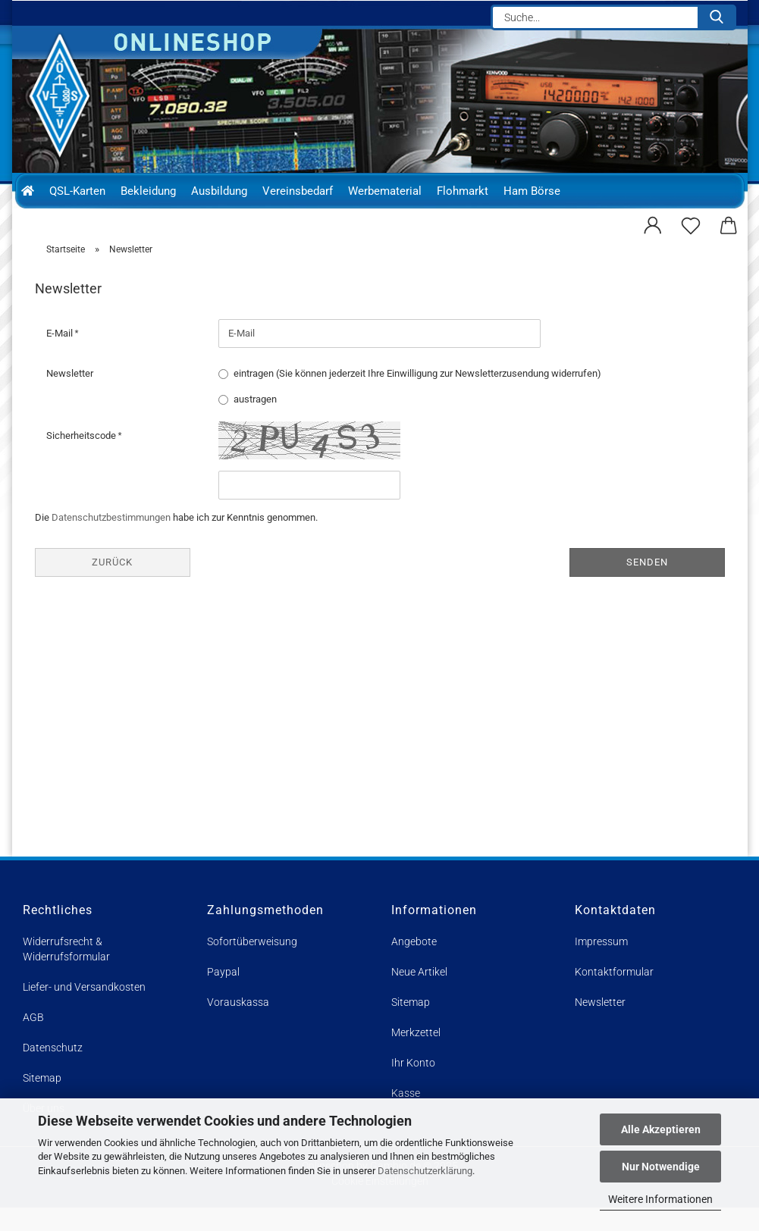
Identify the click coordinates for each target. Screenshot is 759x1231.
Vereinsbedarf (297, 191)
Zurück (112, 584)
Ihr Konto (413, 1086)
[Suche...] (716, 17)
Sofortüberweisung (252, 965)
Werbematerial (385, 191)
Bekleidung (148, 191)
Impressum (601, 965)
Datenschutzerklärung (425, 1170)
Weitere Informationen (660, 1199)
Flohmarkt (462, 191)
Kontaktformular (614, 995)
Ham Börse (531, 191)
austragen (255, 422)
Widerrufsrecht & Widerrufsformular (66, 972)
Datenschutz (53, 1071)
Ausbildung (219, 191)
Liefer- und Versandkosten (84, 1010)
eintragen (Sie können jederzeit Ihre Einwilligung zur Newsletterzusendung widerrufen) (417, 396)
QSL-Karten (77, 191)
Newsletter (69, 396)
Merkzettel (416, 1056)
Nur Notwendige (661, 1167)
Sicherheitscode (82, 458)
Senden (647, 584)
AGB (33, 1041)
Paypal (223, 995)
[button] (653, 223)
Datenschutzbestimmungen (111, 540)
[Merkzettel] (691, 223)
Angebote (414, 965)
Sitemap (410, 1026)
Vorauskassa (238, 1026)
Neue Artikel (419, 995)
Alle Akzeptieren (661, 1129)
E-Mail (60, 356)
